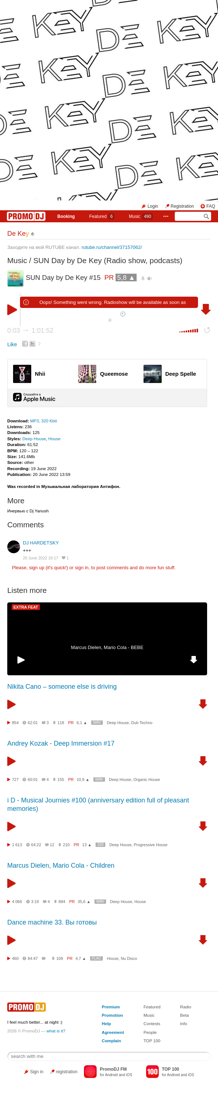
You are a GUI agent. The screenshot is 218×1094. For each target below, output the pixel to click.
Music (141, 216)
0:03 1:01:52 (30, 330)
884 (61, 901)
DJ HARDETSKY (41, 542)
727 (15, 779)
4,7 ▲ (81, 958)
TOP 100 (152, 1040)
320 (100, 844)
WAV (97, 722)
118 (60, 722)
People (150, 1032)
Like (12, 344)
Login (153, 206)
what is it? (56, 1030)
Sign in (37, 1072)
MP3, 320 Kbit (43, 420)
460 (15, 958)
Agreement (113, 1032)
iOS (129, 1075)
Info (183, 1023)
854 (15, 722)
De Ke (18, 233)
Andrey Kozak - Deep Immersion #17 (60, 743)
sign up (36, 567)
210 (66, 845)
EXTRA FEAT (25, 607)
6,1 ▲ (82, 722)
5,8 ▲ (126, 277)
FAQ (210, 206)
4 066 (17, 901)
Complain (111, 1040)
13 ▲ (87, 845)
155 (60, 779)
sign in (82, 567)
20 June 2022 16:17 (40, 558)
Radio (185, 1006)
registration (66, 1072)
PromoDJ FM (113, 1069)
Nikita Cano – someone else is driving (62, 686)
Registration (182, 206)
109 (59, 958)
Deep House (34, 438)
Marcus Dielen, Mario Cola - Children (60, 865)
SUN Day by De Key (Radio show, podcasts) (107, 260)
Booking (66, 216)
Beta (184, 1015)
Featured (101, 216)
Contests (152, 1023)
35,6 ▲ (84, 901)
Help (106, 1023)
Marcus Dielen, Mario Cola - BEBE (107, 647)
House (54, 438)
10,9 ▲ (83, 779)
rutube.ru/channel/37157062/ (111, 247)
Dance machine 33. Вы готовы (52, 922)
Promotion (112, 1015)
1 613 (17, 845)
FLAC (96, 958)
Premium (111, 1006)
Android (111, 1075)
